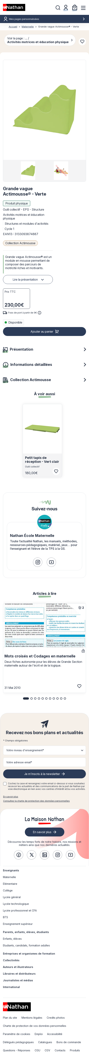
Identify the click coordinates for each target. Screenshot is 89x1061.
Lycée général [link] (12, 897)
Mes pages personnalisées (47, 19)
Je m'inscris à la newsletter (42, 774)
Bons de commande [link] (69, 1042)
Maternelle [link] (9, 877)
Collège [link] (8, 890)
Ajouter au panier (41, 331)
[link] (37, 562)
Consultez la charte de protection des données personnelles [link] (36, 801)
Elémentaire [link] (10, 883)
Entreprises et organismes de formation (29, 953)
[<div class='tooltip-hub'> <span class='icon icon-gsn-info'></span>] (39, 312)
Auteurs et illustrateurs (18, 967)
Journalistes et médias (18, 980)
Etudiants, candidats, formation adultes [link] (26, 945)
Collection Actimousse (20, 243)
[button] (44, 110)
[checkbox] (4, 783)
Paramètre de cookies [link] (16, 1034)
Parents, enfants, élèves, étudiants (26, 932)
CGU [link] (37, 1050)
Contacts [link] (60, 1050)
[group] (28, 170)
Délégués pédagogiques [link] (18, 1042)
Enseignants (11, 870)
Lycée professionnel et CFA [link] (20, 910)
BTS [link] (5, 917)
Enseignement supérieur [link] (18, 923)
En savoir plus (10, 796)
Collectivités (11, 960)
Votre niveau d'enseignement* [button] (25, 750)
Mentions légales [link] (32, 1017)
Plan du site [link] (10, 1017)
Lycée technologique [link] (16, 903)
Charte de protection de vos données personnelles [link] (34, 1025)
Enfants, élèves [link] (12, 938)
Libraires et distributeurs (19, 973)
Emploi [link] (39, 1034)
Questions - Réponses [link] (16, 1050)
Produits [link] (75, 1050)
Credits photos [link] (56, 1017)
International (11, 987)
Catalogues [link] (45, 1042)
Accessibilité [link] (54, 1034)
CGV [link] (47, 1050)
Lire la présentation (25, 279)
